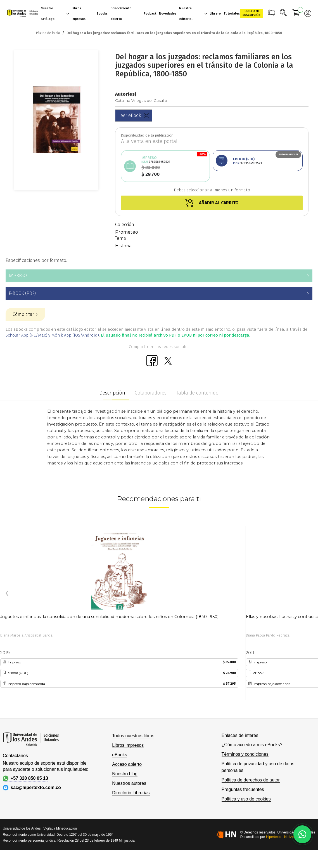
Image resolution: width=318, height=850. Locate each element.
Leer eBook (133, 115)
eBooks (119, 754)
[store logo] (22, 13)
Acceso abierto (127, 764)
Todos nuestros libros (133, 735)
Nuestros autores (129, 783)
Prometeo (126, 232)
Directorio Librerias (130, 792)
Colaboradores (151, 393)
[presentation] (7, 593)
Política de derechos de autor (251, 780)
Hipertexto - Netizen (281, 837)
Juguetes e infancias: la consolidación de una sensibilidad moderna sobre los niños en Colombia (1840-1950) (109, 616)
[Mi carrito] (296, 13)
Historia (123, 245)
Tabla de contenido (197, 393)
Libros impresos (128, 745)
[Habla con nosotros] (302, 834)
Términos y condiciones (245, 754)
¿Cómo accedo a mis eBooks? (252, 744)
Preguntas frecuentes (243, 789)
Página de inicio (48, 33)
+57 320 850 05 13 (25, 778)
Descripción (112, 393)
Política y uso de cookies (246, 799)
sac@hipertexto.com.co (32, 787)
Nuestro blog (124, 773)
